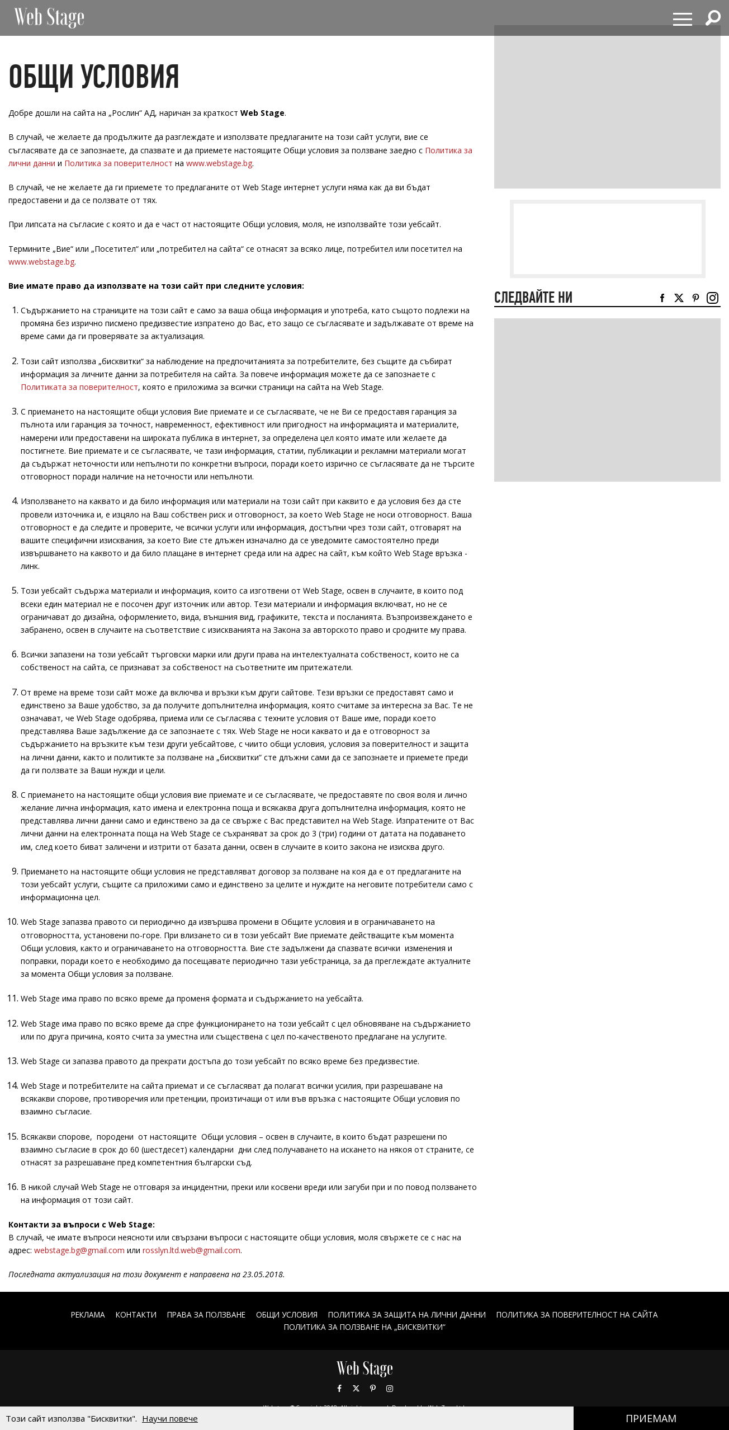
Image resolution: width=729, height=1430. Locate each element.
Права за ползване (199, 1315)
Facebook (339, 1388)
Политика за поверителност (118, 163)
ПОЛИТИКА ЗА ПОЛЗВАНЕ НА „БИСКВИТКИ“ (365, 1326)
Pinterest (373, 1388)
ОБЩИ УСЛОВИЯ (283, 1315)
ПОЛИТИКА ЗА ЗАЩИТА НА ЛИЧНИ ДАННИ (410, 1315)
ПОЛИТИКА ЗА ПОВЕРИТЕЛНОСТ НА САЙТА (587, 1315)
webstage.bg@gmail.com (79, 1250)
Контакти (126, 1315)
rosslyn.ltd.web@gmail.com (191, 1250)
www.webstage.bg (219, 163)
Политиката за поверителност (79, 387)
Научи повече (170, 1418)
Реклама (75, 1315)
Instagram (389, 1388)
